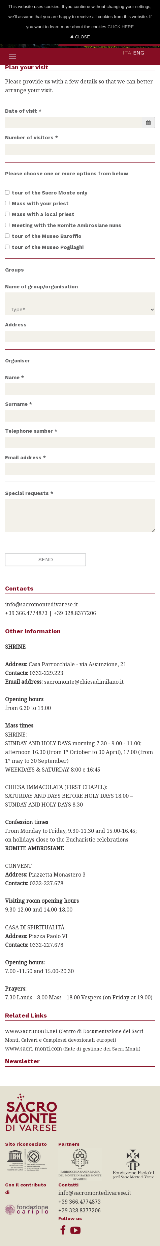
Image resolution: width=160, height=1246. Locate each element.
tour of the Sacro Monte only (46, 193)
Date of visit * (23, 111)
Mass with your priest (37, 204)
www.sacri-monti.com (33, 1048)
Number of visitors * (31, 138)
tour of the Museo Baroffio (43, 236)
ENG (138, 52)
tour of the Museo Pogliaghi (44, 247)
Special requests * (29, 493)
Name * (14, 378)
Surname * (18, 404)
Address (16, 325)
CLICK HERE (120, 26)
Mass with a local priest (39, 214)
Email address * (25, 458)
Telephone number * (31, 431)
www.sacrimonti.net (31, 1031)
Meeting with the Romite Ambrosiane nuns (63, 225)
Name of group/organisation (41, 287)
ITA (127, 52)
